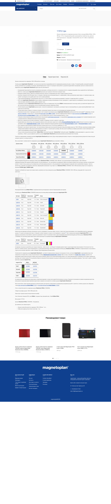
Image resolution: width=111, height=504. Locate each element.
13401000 (41, 150)
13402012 (48, 157)
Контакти (31, 380)
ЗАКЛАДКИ (56, 1)
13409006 (80, 153)
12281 (17, 199)
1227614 (28, 275)
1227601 (28, 266)
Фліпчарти (17, 380)
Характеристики (53, 77)
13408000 (71, 150)
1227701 (35, 266)
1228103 (18, 202)
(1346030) (80, 254)
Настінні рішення (62, 59)
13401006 (41, 153)
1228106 (18, 208)
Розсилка (45, 384)
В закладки (61, 49)
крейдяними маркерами (53, 117)
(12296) (70, 122)
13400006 (34, 153)
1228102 (18, 218)
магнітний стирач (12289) (48, 113)
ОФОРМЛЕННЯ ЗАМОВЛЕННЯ (82, 1)
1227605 (28, 269)
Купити (66, 44)
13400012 (34, 157)
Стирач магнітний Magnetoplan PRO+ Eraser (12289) (66, 347)
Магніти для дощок (19, 385)
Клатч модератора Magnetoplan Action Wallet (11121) (85, 347)
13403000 (56, 150)
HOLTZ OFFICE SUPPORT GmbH (67, 55)
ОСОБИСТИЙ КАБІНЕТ (47, 1)
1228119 (18, 224)
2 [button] (54, 358)
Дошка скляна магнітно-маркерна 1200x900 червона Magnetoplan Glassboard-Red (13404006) (23, 348)
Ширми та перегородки (20, 387)
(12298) (33, 123)
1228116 (18, 221)
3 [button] (56, 358)
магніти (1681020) (22, 113)
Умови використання (34, 386)
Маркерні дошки (19, 378)
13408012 (71, 157)
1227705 (35, 269)
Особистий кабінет (47, 378)
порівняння (69, 49)
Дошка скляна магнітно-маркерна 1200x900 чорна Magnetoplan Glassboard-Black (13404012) (44, 348)
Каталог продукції (33, 388)
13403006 (56, 153)
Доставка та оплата (34, 382)
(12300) (71, 123)
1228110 (18, 215)
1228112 (18, 212)
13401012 (41, 157)
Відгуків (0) (64, 77)
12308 (17, 243)
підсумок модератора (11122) (28, 115)
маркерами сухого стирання (74, 117)
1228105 (18, 205)
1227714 (35, 275)
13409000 (80, 150)
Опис (44, 77)
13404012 (63, 157)
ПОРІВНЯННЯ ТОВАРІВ (65, 1)
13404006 (63, 153)
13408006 (71, 153)
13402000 (48, 150)
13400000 (34, 150)
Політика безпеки (33, 384)
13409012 (80, 157)
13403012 (56, 157)
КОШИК (72, 1)
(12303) (85, 123)
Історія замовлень (47, 380)
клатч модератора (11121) (82, 113)
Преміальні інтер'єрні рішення (73, 59)
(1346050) (52, 254)
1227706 (35, 272)
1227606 (28, 272)
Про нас (31, 378)
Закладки (45, 382)
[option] (24, 338)
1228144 (18, 227)
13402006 (48, 153)
